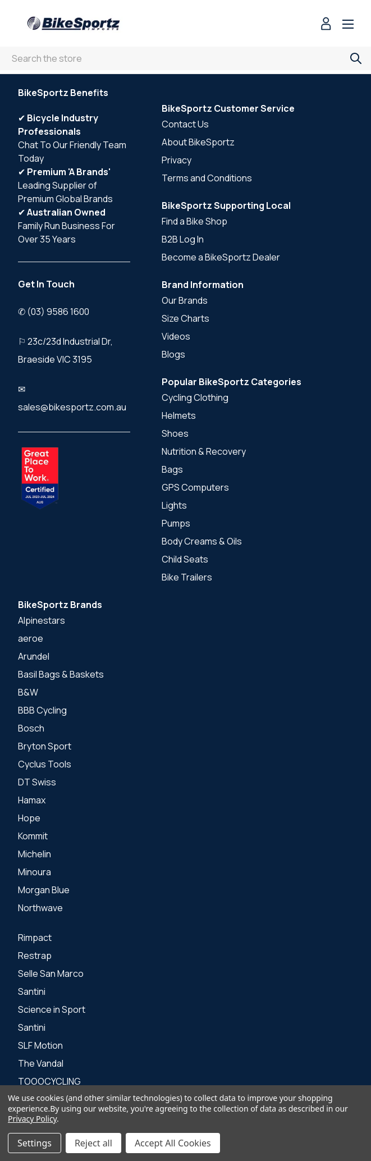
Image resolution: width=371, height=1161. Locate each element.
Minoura (34, 872)
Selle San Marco (51, 973)
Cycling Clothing (195, 397)
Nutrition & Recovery (204, 451)
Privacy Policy (32, 1118)
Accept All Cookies (173, 1143)
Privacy (176, 160)
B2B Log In (183, 239)
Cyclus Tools (44, 764)
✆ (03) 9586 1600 (53, 311)
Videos (176, 336)
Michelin (34, 854)
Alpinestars (41, 620)
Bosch (31, 728)
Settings (34, 1143)
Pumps (176, 523)
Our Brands (185, 300)
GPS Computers (195, 487)
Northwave (40, 908)
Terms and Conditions (207, 178)
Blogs (173, 354)
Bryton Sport (44, 746)
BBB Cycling (42, 710)
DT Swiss (37, 782)
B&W (28, 692)
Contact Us (185, 124)
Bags (172, 469)
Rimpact (35, 937)
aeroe (30, 638)
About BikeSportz (198, 142)
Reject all (93, 1143)
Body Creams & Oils (202, 541)
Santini (31, 991)
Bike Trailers (187, 577)
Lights (174, 505)
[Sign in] (326, 25)
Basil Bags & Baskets (61, 674)
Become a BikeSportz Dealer (221, 257)
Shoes (175, 433)
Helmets (179, 415)
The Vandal (40, 1063)
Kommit (33, 836)
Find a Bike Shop (194, 221)
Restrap (35, 955)
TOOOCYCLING (49, 1081)
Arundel (33, 656)
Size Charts (185, 318)
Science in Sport (51, 1009)
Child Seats (185, 559)
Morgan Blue (44, 890)
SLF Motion (40, 1045)
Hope (29, 818)
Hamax (31, 800)
